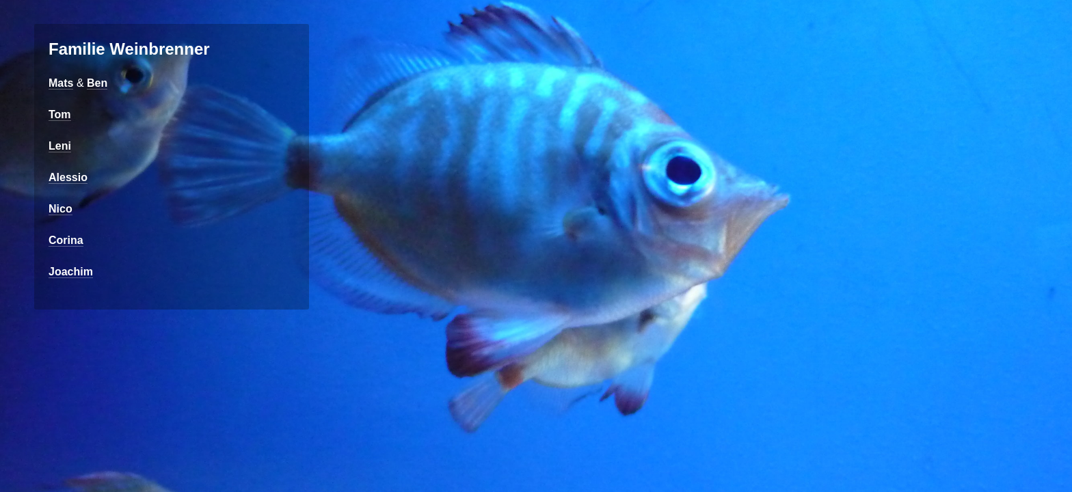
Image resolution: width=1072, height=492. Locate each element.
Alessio (68, 177)
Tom (60, 114)
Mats (61, 83)
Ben (97, 83)
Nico (60, 209)
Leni (60, 146)
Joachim (71, 271)
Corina (66, 240)
